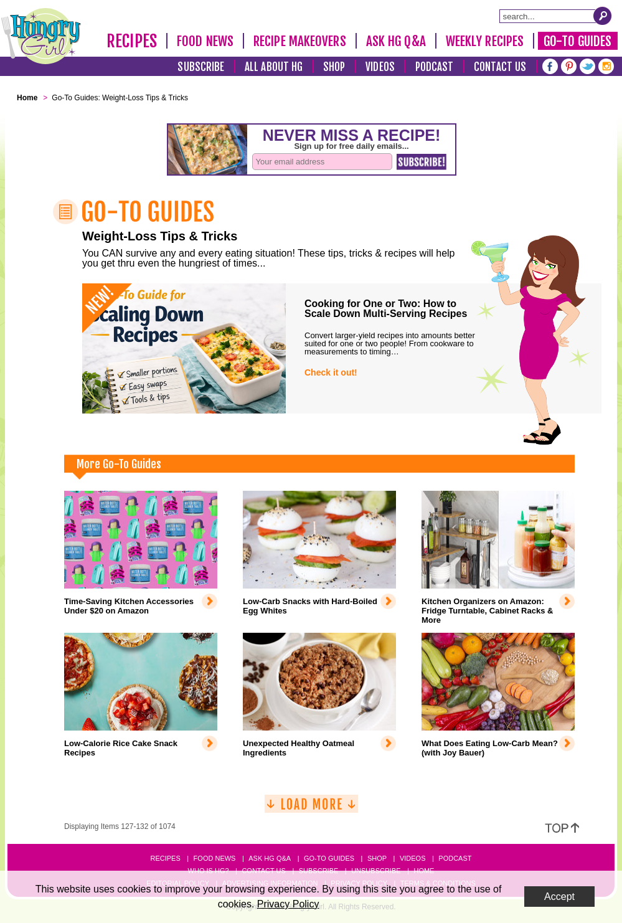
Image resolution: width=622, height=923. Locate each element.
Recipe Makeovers (299, 41)
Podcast (434, 66)
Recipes (131, 41)
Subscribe (200, 66)
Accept (559, 896)
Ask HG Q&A (396, 41)
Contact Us (500, 66)
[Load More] (311, 809)
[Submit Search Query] (602, 15)
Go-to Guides (329, 858)
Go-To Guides (577, 41)
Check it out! (330, 372)
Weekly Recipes (485, 41)
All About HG (274, 66)
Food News (205, 41)
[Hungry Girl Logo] (41, 36)
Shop (334, 66)
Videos (380, 66)
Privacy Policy (288, 904)
